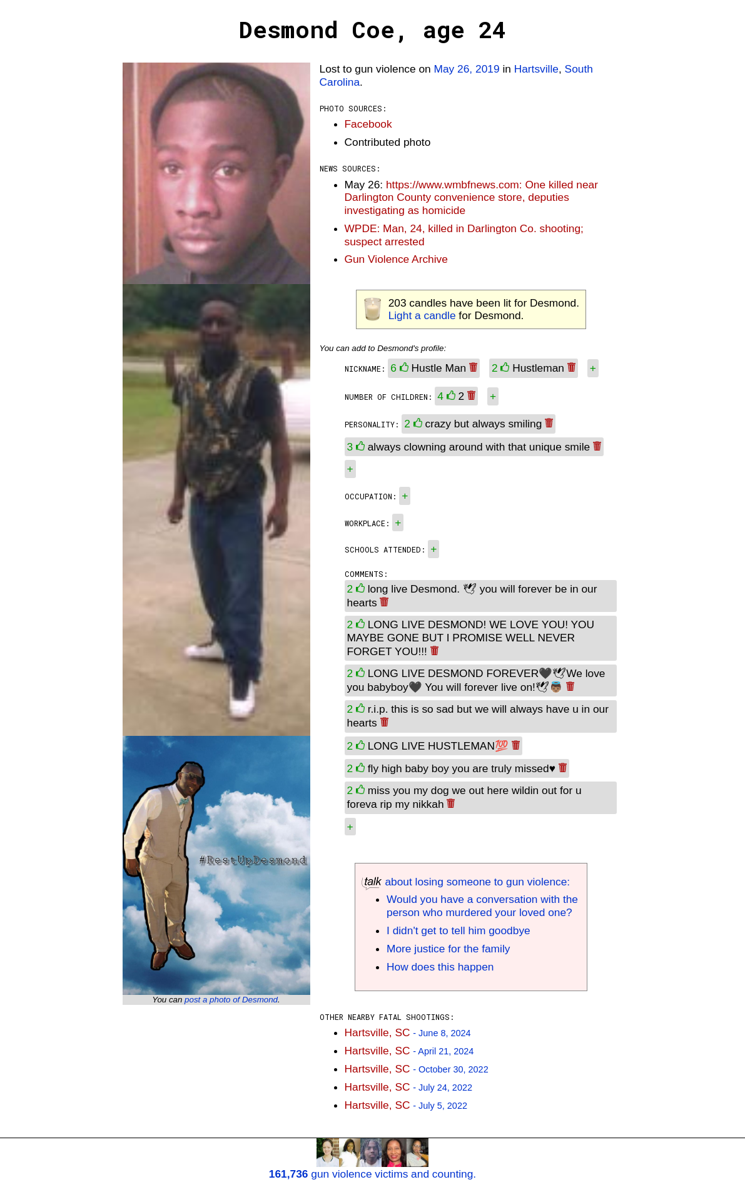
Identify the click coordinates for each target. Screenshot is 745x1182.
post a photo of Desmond (231, 999)
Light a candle (422, 315)
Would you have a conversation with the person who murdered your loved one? (482, 906)
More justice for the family (448, 948)
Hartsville (536, 69)
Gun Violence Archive (396, 259)
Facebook (368, 124)
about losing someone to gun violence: (466, 881)
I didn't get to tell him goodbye (458, 930)
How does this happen (440, 966)
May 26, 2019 (467, 69)
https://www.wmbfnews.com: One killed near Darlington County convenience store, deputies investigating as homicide (471, 197)
